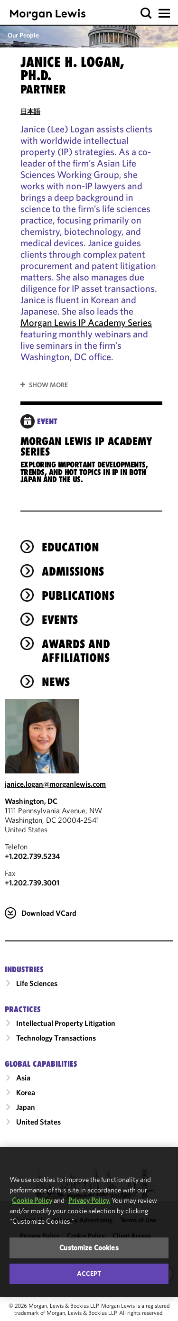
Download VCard (48, 928)
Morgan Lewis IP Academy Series (86, 322)
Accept (89, 1273)
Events (60, 635)
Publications (78, 611)
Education (70, 562)
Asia (23, 1093)
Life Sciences (36, 998)
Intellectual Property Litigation (65, 1038)
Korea (25, 1107)
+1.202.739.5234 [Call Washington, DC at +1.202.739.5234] (32, 871)
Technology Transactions (56, 1053)
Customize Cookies (89, 1247)
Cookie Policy (32, 1200)
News (56, 697)
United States (38, 1137)
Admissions (73, 586)
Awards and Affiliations (76, 666)
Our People (23, 35)
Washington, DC (31, 816)
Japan (25, 1122)
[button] (146, 13)
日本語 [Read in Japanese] (30, 111)
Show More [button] (48, 385)
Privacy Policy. (89, 1200)
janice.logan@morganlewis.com (55, 799)
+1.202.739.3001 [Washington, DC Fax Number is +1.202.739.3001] (32, 897)
